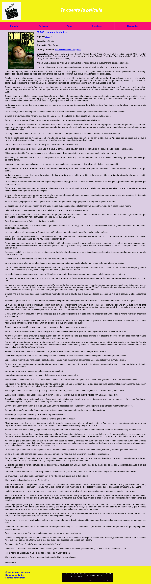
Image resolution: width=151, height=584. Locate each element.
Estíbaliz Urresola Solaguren (68, 50)
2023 (47, 37)
